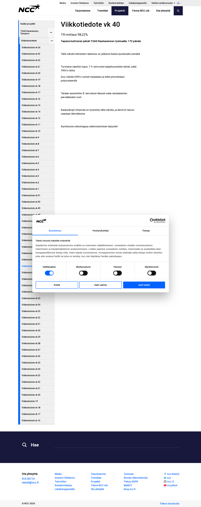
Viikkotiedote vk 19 (31, 79)
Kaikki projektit (27, 24)
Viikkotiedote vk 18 (31, 86)
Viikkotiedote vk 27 (31, 350)
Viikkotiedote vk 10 (31, 131)
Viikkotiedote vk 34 (31, 305)
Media (63, 3)
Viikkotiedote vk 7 (30, 150)
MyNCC (128, 485)
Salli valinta (100, 285)
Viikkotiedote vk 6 (30, 157)
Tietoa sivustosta (169, 503)
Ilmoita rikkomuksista (136, 477)
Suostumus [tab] (55, 230)
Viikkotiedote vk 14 (31, 111)
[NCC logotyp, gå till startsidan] (29, 8)
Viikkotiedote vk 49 (31, 208)
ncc (167, 477)
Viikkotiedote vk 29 (31, 337)
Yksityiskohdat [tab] (100, 230)
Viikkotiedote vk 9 (30, 137)
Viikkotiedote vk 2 (30, 182)
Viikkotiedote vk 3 (30, 176)
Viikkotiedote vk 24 (31, 47)
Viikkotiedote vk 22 (31, 60)
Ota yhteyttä (163, 10)
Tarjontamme (82, 10)
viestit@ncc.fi (30, 482)
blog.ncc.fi (129, 489)
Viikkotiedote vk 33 (31, 311)
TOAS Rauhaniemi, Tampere (29, 32)
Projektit (120, 10)
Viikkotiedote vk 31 (31, 324)
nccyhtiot (170, 485)
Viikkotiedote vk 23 (31, 54)
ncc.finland (171, 473)
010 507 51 (28, 478)
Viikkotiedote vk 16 (31, 99)
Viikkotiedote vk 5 (30, 163)
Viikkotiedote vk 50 (31, 202)
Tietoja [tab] (146, 230)
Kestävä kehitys (116, 3)
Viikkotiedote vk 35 (31, 298)
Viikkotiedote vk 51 (31, 195)
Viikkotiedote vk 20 (31, 73)
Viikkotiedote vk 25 (31, 362)
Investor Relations (80, 3)
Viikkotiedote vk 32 (31, 317)
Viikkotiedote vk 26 (31, 356)
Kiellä (57, 285)
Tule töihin (99, 3)
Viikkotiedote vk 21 (31, 67)
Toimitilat (102, 10)
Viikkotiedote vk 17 (31, 92)
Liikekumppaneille (138, 3)
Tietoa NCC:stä (140, 10)
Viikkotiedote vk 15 (31, 105)
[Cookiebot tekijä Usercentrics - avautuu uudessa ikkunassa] (152, 220)
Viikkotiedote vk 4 (30, 169)
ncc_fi (169, 481)
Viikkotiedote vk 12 (31, 118)
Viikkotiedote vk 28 (31, 343)
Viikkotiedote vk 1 (30, 189)
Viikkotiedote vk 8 (30, 144)
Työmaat (128, 474)
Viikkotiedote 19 (30, 401)
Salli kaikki (144, 285)
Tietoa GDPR (131, 481)
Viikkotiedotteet (29, 40)
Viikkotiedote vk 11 (31, 124)
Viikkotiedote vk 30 (31, 330)
